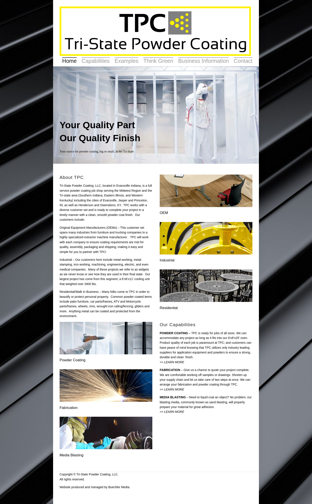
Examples (126, 61)
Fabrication (69, 408)
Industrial (167, 260)
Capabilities (96, 61)
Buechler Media (118, 487)
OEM (164, 213)
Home (69, 61)
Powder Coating (72, 360)
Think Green (158, 61)
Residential (169, 308)
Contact (243, 61)
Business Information (203, 61)
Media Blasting (71, 455)
